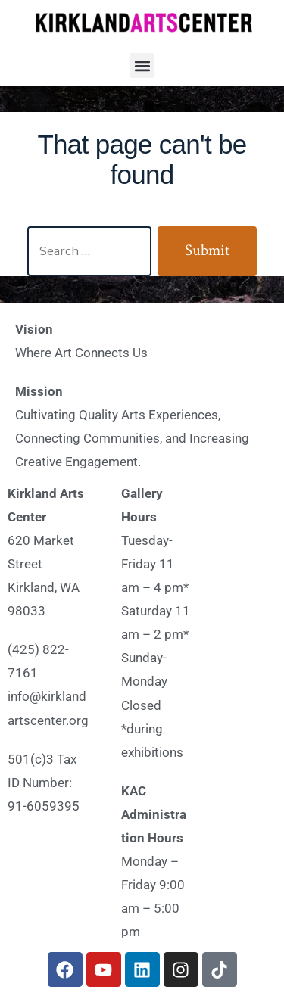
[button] (142, 65)
